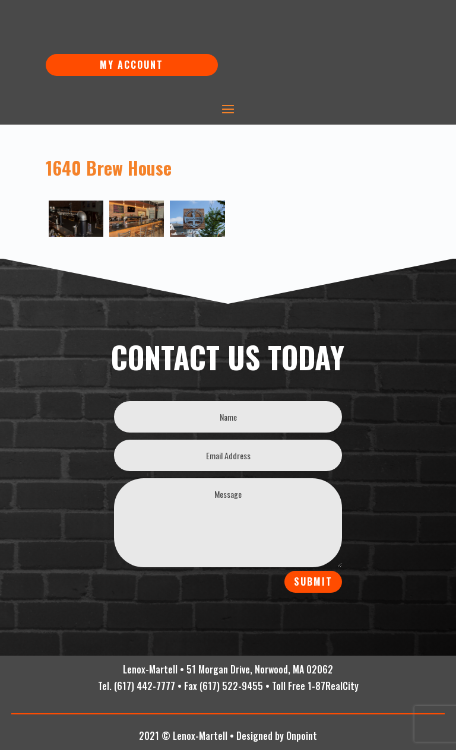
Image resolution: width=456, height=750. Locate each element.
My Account (131, 65)
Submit (313, 581)
